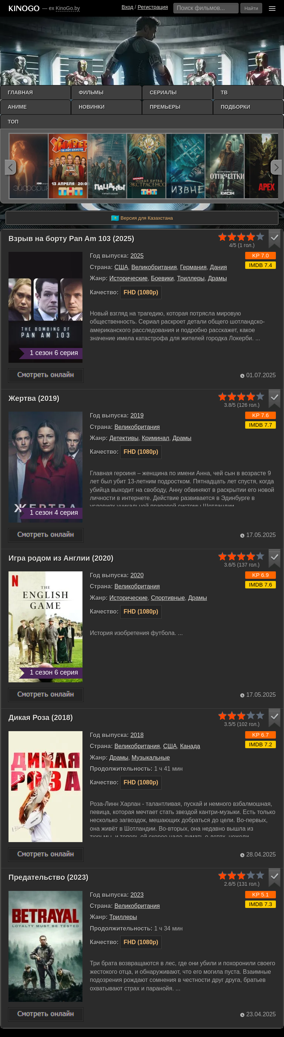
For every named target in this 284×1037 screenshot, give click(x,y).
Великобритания (154, 267)
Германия (193, 267)
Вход (127, 7)
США (121, 267)
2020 (137, 575)
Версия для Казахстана (142, 218)
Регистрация (153, 7)
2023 (137, 895)
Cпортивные (168, 598)
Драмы (217, 278)
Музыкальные (151, 757)
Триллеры (191, 278)
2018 (137, 735)
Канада (190, 746)
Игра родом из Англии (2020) (61, 558)
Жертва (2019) (34, 398)
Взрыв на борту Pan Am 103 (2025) (71, 238)
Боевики (162, 278)
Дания (218, 267)
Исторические (128, 278)
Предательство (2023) (48, 877)
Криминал (155, 438)
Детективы (124, 438)
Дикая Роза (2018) (41, 717)
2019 (137, 415)
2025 (137, 256)
